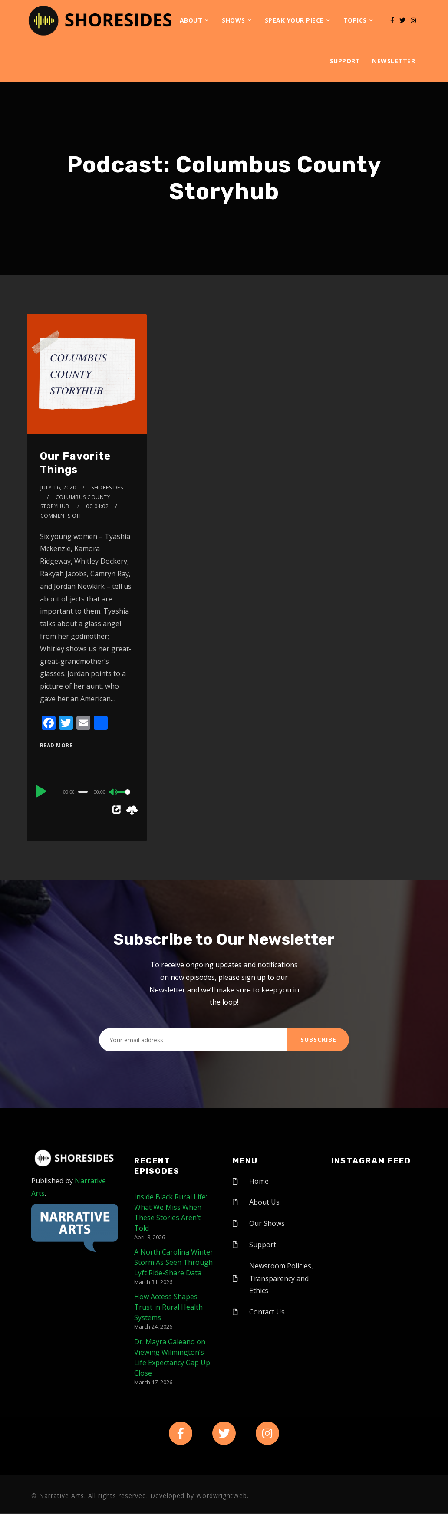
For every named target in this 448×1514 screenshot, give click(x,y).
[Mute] (113, 792)
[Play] (40, 790)
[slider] (83, 792)
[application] (87, 791)
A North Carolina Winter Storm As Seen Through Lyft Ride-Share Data (173, 1262)
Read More (56, 745)
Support (345, 61)
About (191, 20)
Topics (355, 20)
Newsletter (393, 61)
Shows (233, 20)
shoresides (107, 487)
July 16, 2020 (58, 487)
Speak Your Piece (294, 20)
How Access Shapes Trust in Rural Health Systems (168, 1307)
